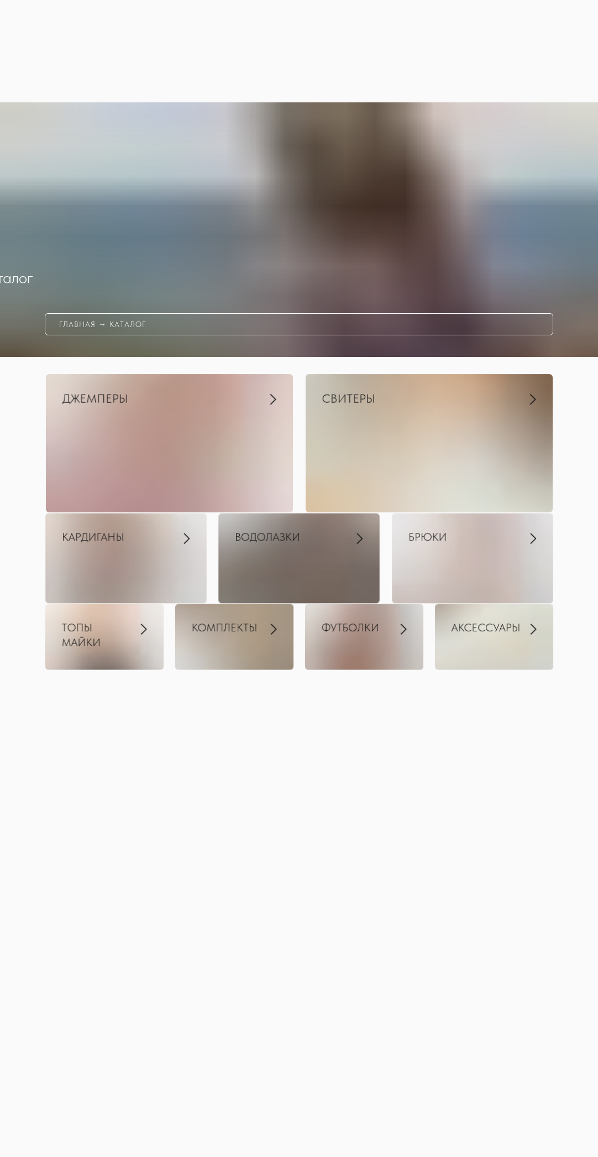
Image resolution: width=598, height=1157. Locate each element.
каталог (127, 324)
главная (77, 324)
